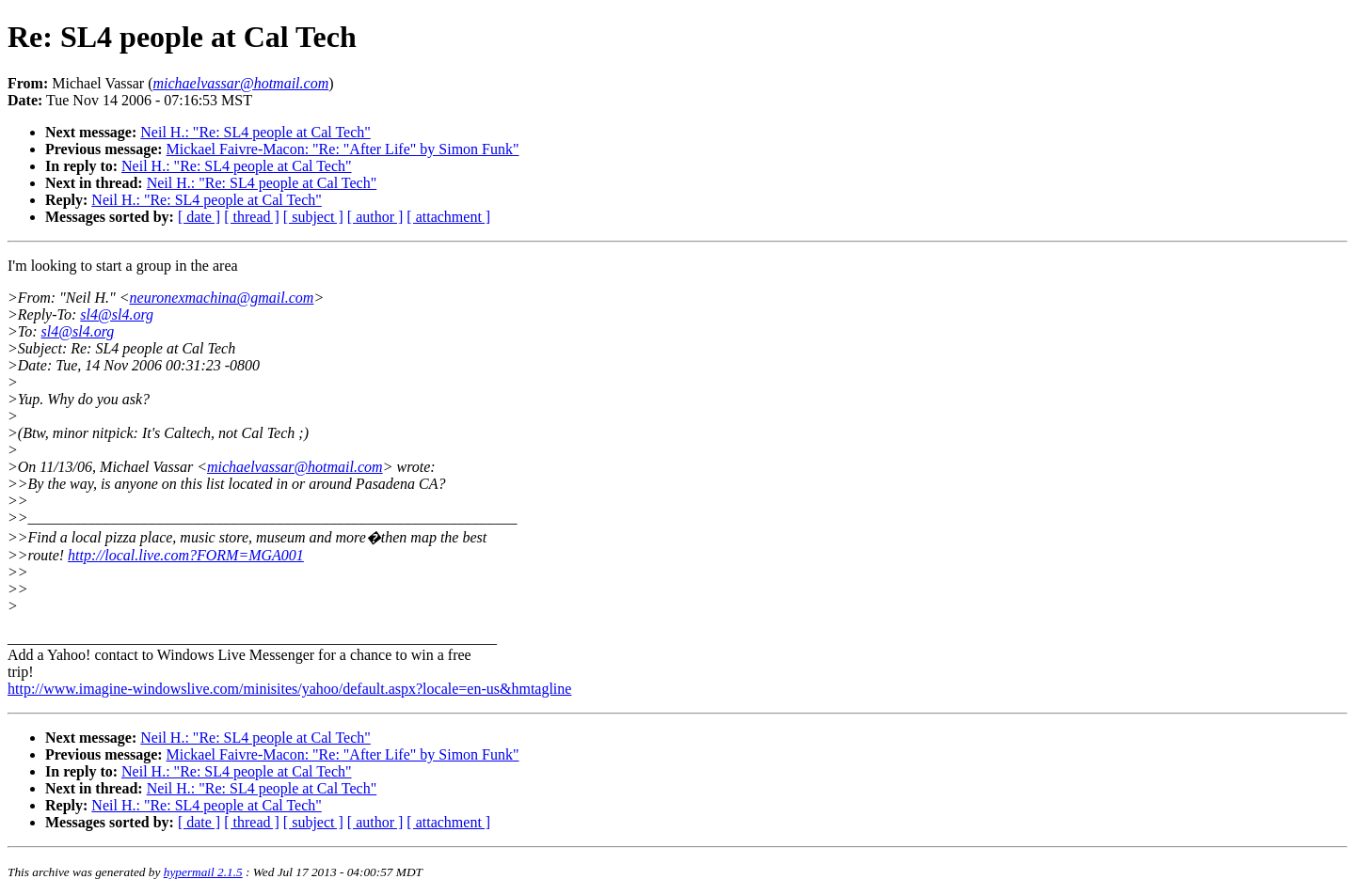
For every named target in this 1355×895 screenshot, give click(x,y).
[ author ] (375, 217)
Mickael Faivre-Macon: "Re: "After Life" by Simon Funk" (343, 149)
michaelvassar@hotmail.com (295, 467)
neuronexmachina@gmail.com (222, 298)
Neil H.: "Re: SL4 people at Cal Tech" (255, 132)
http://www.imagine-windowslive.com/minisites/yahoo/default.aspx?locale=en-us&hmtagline (289, 689)
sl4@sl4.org (116, 314)
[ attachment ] (448, 217)
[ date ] (199, 217)
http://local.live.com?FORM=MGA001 (186, 555)
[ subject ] (313, 217)
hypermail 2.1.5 (203, 872)
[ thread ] (251, 217)
